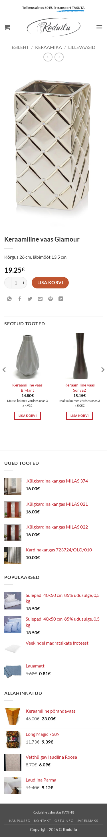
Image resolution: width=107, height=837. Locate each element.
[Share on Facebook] (20, 299)
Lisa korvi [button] (28, 415)
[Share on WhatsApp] (9, 299)
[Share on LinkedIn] (61, 299)
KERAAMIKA (48, 47)
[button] (7, 27)
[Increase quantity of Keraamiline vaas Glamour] (23, 282)
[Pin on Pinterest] (50, 299)
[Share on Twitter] (30, 299)
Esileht (20, 47)
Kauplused (20, 820)
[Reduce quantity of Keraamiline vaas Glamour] (7, 282)
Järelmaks (87, 820)
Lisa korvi (50, 282)
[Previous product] (58, 57)
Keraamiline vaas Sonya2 (79, 387)
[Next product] (47, 57)
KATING (68, 812)
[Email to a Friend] (40, 299)
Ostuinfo (64, 820)
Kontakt (42, 820)
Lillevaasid (81, 47)
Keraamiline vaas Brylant (27, 387)
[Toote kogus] (15, 282)
